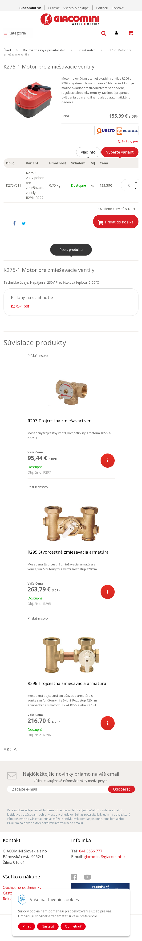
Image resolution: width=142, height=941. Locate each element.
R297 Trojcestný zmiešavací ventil (62, 420)
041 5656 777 (90, 851)
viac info (88, 152)
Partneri (102, 8)
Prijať (27, 926)
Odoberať (121, 789)
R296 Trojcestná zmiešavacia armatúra (67, 683)
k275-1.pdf (20, 306)
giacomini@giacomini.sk (105, 856)
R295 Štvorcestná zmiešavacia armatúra (68, 552)
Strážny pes (128, 141)
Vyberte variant (120, 152)
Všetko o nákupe (76, 8)
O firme (54, 8)
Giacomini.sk (30, 8)
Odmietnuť (73, 926)
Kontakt (118, 8)
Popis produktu (71, 249)
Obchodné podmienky (22, 887)
